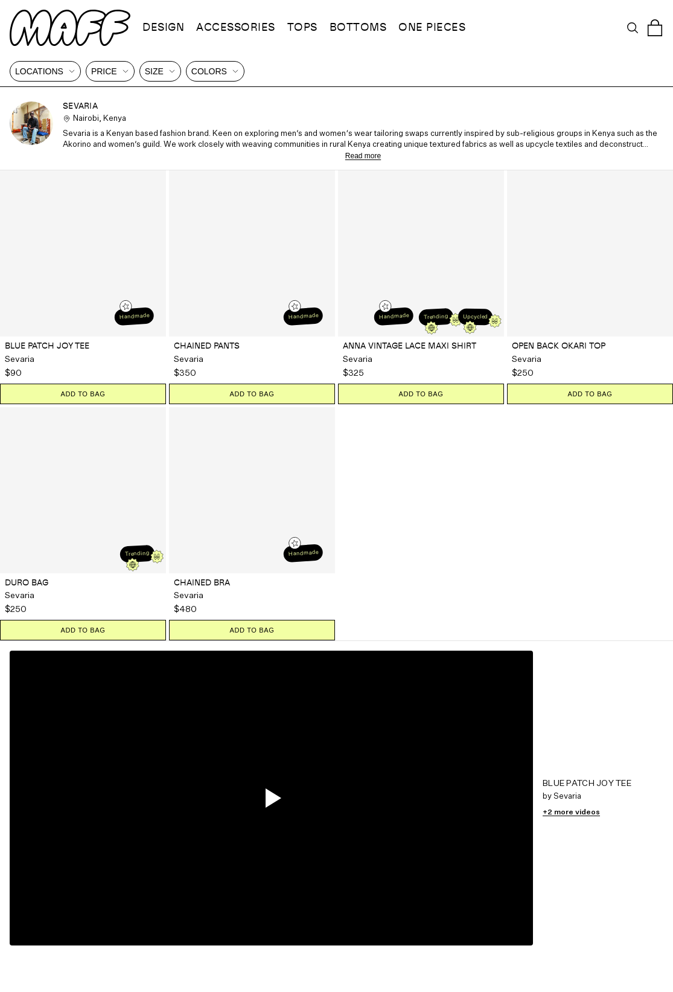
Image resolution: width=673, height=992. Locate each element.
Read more (363, 156)
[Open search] (632, 27)
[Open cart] (654, 27)
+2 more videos (571, 812)
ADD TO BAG (82, 394)
